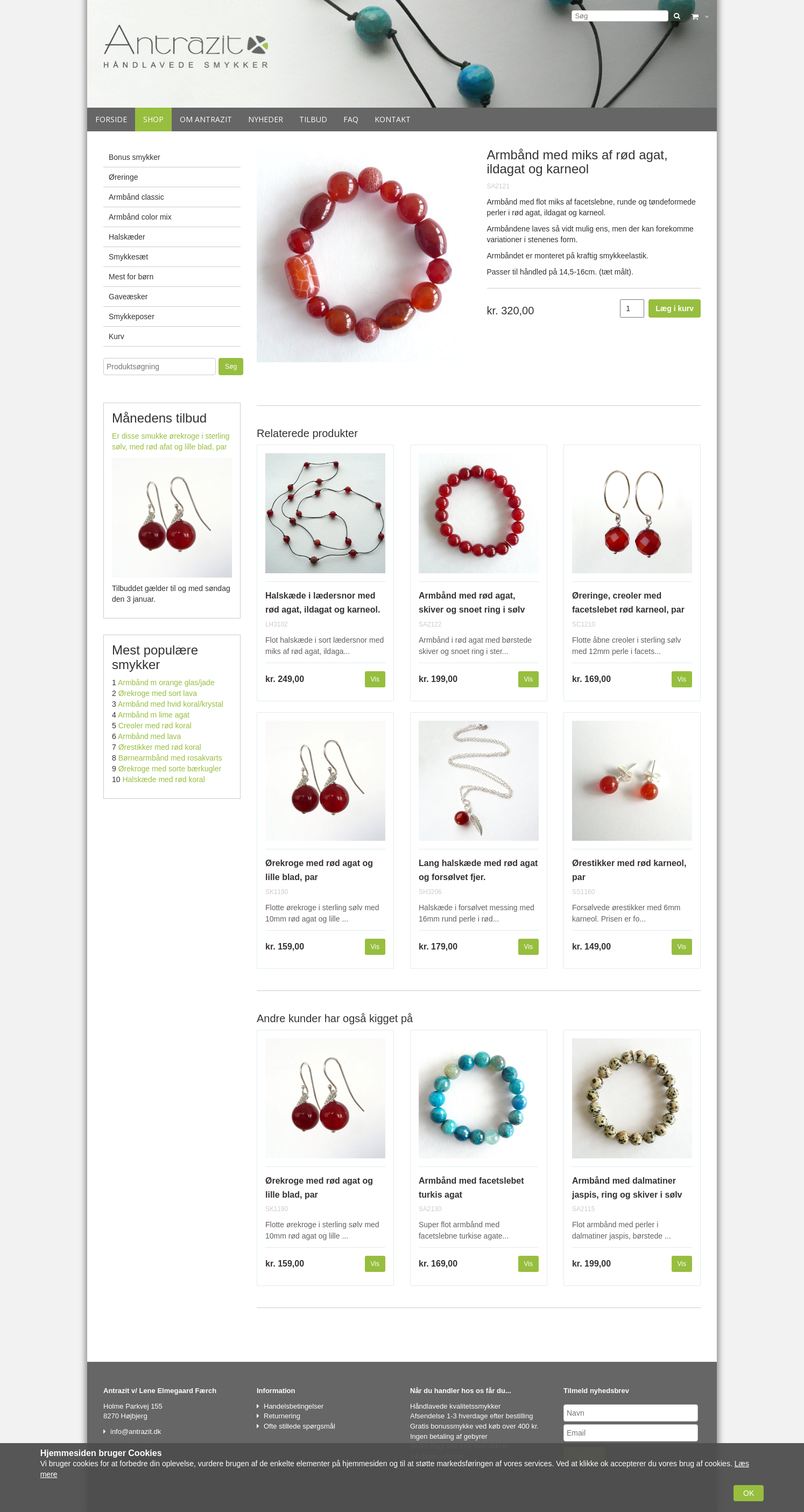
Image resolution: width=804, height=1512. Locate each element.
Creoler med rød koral (155, 725)
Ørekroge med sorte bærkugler (169, 768)
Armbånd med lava (149, 736)
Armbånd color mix (140, 217)
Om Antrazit (206, 119)
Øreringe (123, 177)
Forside (111, 119)
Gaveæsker (128, 296)
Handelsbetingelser (293, 1406)
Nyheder (265, 119)
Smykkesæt (128, 256)
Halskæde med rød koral (163, 779)
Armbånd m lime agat (153, 715)
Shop (153, 119)
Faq (350, 119)
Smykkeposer (131, 316)
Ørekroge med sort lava (157, 693)
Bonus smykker (134, 157)
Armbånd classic (136, 197)
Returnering (282, 1416)
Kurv (116, 336)
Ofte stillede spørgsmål (299, 1426)
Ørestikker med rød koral (159, 747)
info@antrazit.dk (135, 1431)
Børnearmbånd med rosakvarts (170, 758)
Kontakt (393, 119)
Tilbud (313, 119)
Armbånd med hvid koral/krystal (170, 704)
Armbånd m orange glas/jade (166, 682)
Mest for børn (131, 276)
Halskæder (127, 237)
